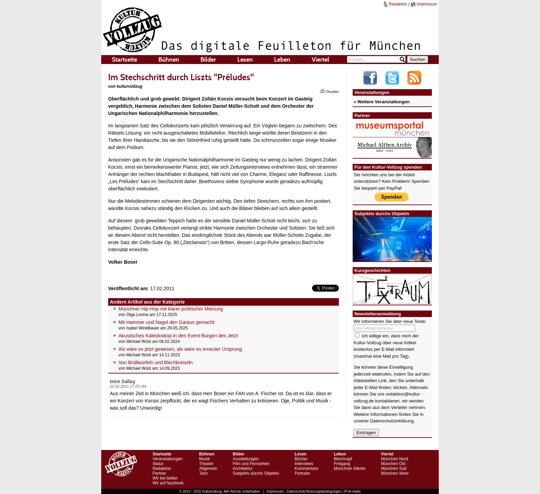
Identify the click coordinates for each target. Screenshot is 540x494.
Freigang (342, 463)
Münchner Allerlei (349, 468)
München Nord (394, 458)
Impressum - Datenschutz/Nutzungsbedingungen (304, 491)
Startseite (124, 59)
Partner (159, 473)
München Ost (393, 463)
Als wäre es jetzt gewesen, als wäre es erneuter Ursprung (180, 349)
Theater (206, 463)
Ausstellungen (246, 458)
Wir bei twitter (165, 478)
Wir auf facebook (168, 483)
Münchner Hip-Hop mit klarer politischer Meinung (170, 309)
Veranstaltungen (168, 458)
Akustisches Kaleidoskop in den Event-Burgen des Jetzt (178, 335)
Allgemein (208, 468)
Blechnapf (343, 458)
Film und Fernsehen (251, 463)
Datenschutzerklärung (392, 420)
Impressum (424, 4)
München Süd (393, 468)
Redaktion (395, 4)
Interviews (303, 463)
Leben (282, 59)
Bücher (301, 458)
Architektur (242, 468)
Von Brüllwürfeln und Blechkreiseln (155, 362)
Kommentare (306, 468)
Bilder (208, 59)
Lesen (245, 59)
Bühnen (168, 59)
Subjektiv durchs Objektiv (256, 473)
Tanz (203, 473)
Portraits (302, 473)
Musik (204, 458)
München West (394, 473)
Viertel (320, 59)
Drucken (329, 91)
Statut (158, 463)
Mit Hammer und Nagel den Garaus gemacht (166, 322)
